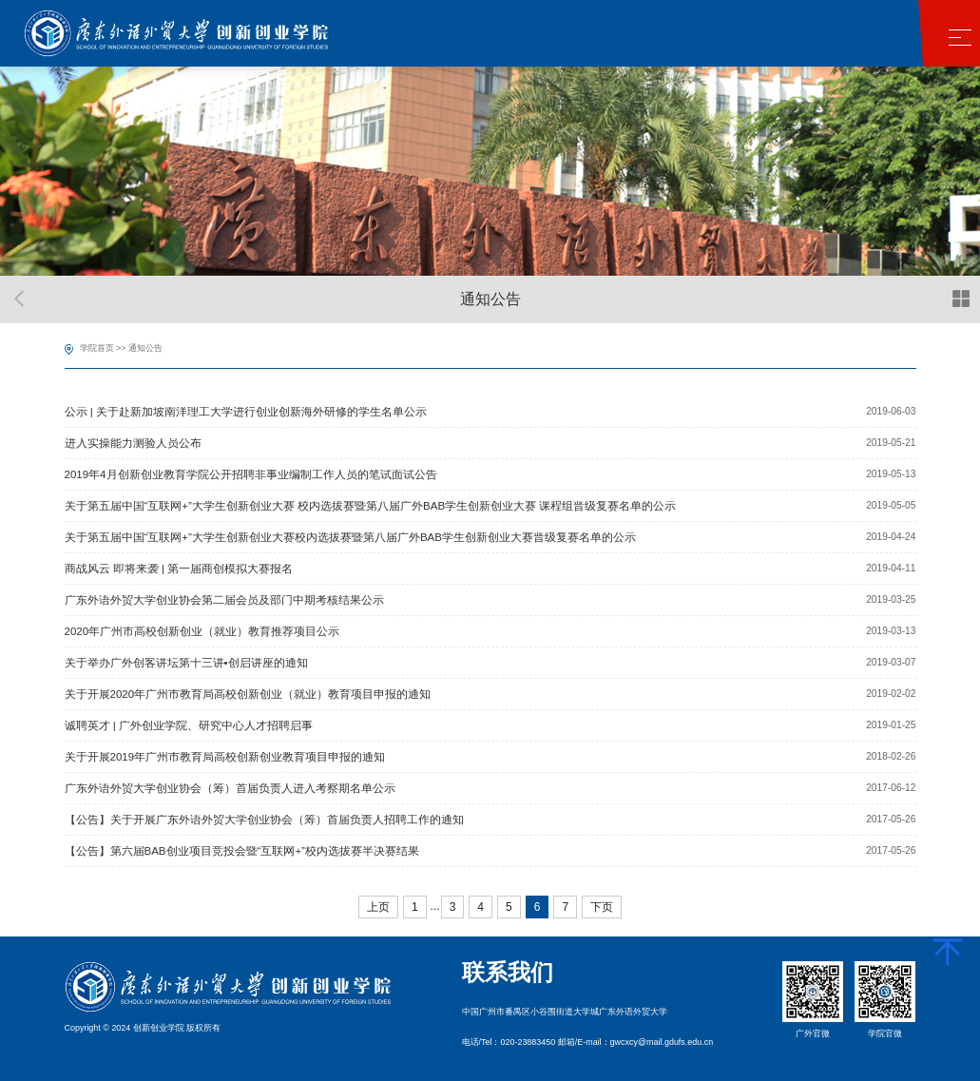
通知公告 (145, 348)
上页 (378, 907)
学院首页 (97, 348)
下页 (601, 907)
